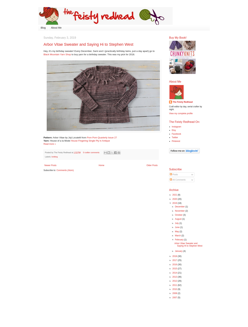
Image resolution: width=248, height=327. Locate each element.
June (177, 227)
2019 (175, 203)
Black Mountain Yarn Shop (57, 54)
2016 (175, 264)
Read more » (50, 144)
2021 (175, 195)
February (179, 239)
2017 (175, 260)
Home (101, 165)
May (177, 231)
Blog (43, 27)
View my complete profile (181, 113)
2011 (175, 285)
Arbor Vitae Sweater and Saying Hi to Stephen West (88, 44)
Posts (174, 174)
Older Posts (152, 165)
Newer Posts (50, 165)
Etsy (174, 130)
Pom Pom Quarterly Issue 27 (102, 137)
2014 (175, 273)
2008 (175, 293)
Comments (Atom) (65, 170)
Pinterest (176, 141)
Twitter (175, 137)
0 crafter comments (91, 152)
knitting (55, 157)
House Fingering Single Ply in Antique (90, 140)
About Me (56, 27)
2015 (175, 268)
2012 (175, 281)
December (180, 206)
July (177, 223)
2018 (175, 256)
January (179, 251)
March (178, 235)
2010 (175, 289)
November (180, 211)
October (179, 215)
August (178, 219)
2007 (175, 297)
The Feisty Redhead (183, 102)
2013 (175, 277)
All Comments (178, 180)
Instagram (176, 126)
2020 (175, 199)
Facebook (176, 134)
